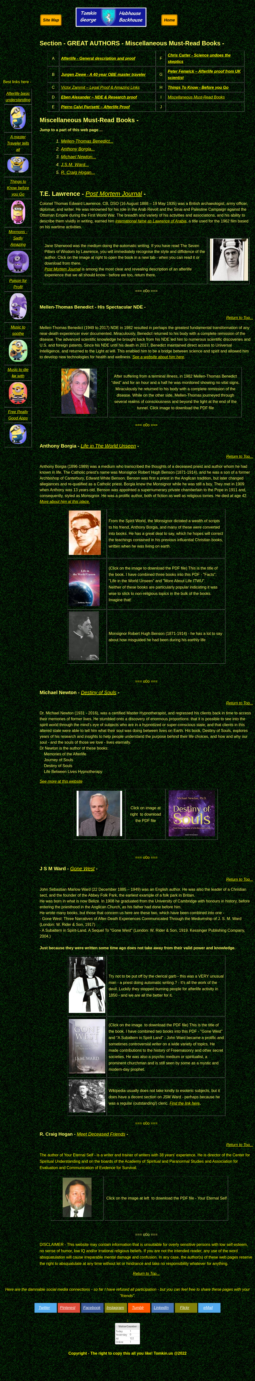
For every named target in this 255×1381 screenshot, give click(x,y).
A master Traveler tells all (18, 143)
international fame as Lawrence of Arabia (150, 221)
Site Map (51, 20)
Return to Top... (239, 318)
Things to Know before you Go (18, 188)
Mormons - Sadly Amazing (18, 238)
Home (169, 20)
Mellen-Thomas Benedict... (87, 141)
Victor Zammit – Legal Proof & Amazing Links (100, 87)
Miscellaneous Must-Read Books (196, 97)
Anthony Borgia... (78, 149)
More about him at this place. (65, 502)
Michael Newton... (78, 156)
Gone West (82, 868)
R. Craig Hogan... (78, 172)
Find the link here (185, 1103)
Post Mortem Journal (113, 193)
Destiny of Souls (98, 692)
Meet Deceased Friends (101, 1134)
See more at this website (61, 781)
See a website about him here (158, 357)
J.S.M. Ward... (75, 164)
